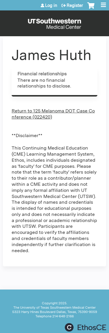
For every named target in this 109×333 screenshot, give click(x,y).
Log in (51, 5)
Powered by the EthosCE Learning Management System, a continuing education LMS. (85, 327)
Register (75, 5)
